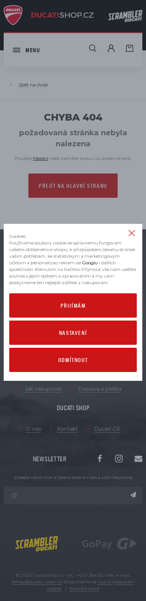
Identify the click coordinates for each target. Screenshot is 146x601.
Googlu (90, 262)
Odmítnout (73, 359)
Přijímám (73, 305)
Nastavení (73, 332)
